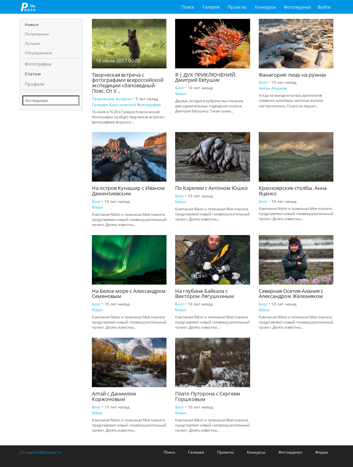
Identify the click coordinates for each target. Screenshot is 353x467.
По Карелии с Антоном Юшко (211, 188)
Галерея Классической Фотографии (126, 104)
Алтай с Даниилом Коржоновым (114, 396)
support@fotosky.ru (43, 452)
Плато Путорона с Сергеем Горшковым (207, 396)
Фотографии (38, 64)
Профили (34, 84)
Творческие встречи (112, 98)
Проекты (237, 7)
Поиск (187, 7)
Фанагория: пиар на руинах (292, 75)
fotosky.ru (28, 7)
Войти (324, 7)
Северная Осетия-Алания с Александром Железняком (291, 294)
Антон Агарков (273, 88)
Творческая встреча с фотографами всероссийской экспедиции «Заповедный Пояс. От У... (127, 83)
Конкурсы (265, 7)
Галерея (211, 7)
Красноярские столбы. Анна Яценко (293, 191)
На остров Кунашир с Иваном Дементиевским (128, 191)
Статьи (33, 74)
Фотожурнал (297, 7)
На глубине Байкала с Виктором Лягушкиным (204, 294)
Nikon (180, 93)
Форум (321, 452)
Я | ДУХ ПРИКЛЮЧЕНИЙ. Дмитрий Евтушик (205, 78)
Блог (179, 87)
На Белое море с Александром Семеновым (129, 294)
